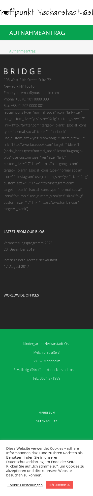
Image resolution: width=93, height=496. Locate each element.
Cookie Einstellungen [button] (25, 485)
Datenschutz (47, 421)
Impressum (46, 412)
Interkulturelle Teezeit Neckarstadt (30, 260)
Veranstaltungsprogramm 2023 (28, 243)
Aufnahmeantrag (22, 51)
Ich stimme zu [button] (59, 484)
